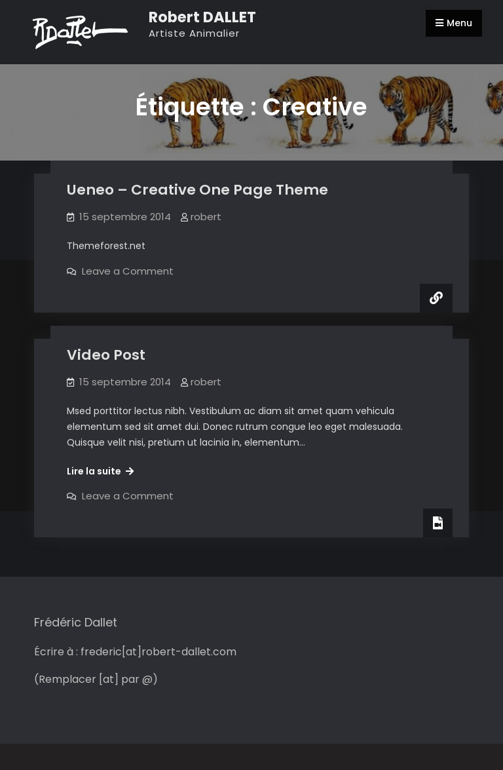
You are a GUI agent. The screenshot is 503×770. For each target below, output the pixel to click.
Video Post (106, 355)
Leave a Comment (128, 271)
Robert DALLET (202, 17)
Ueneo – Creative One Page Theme (197, 190)
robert (206, 216)
